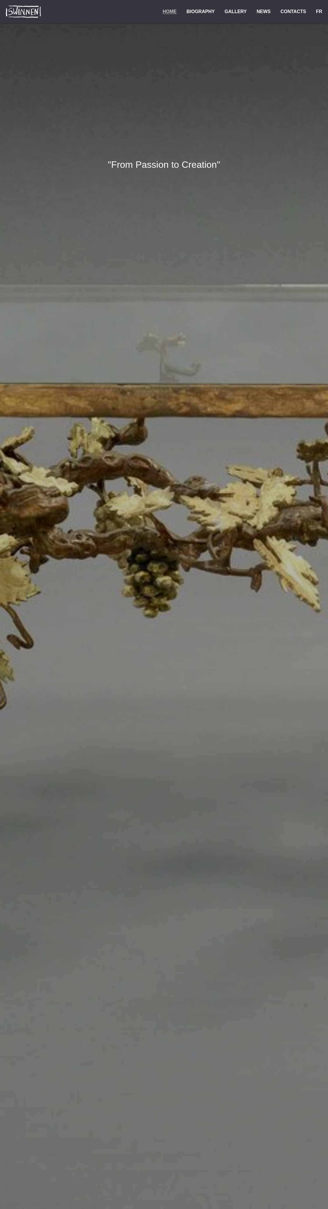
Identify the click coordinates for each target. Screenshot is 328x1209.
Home (170, 11)
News (264, 11)
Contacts (293, 11)
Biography (200, 11)
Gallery (236, 11)
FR (319, 11)
